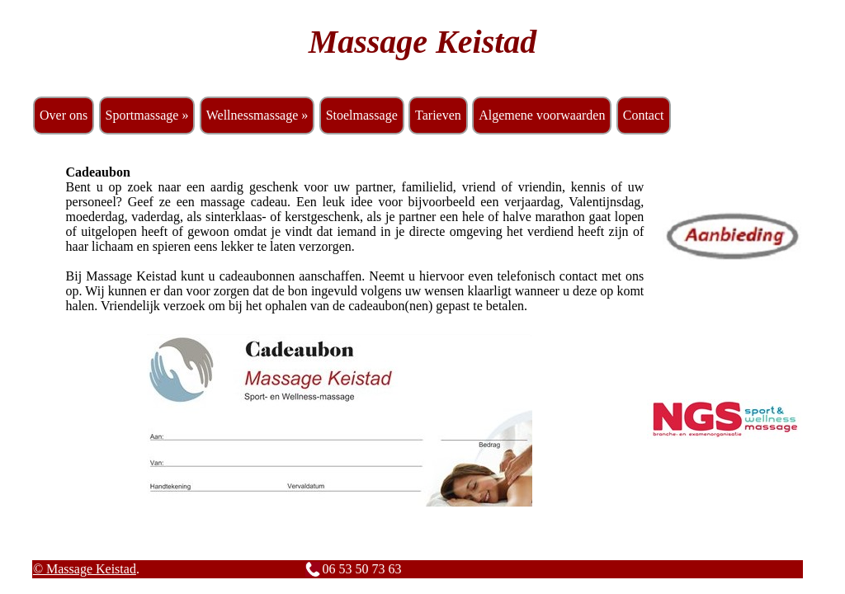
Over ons (63, 115)
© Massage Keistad (84, 569)
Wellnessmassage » (257, 115)
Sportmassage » (147, 115)
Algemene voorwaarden (542, 115)
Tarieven (438, 115)
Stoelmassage (362, 115)
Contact (643, 115)
